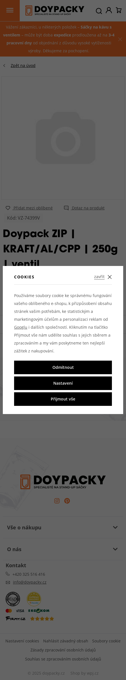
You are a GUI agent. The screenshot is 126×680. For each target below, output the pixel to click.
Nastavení (63, 383)
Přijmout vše (63, 399)
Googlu (20, 327)
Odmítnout (63, 367)
